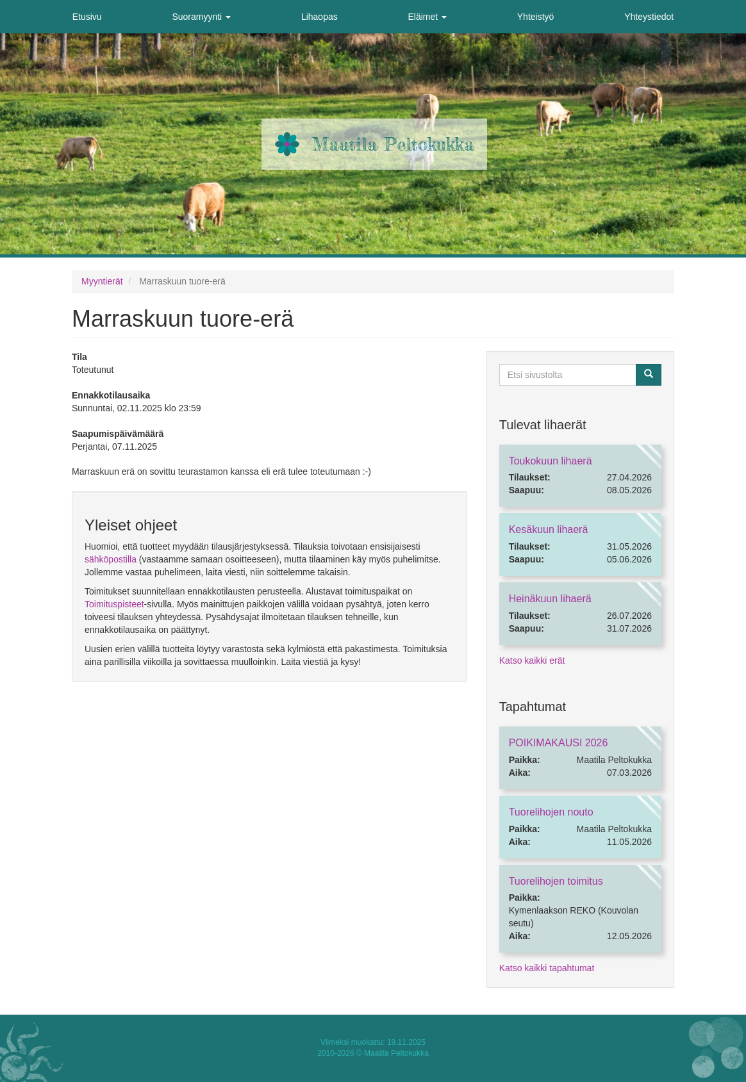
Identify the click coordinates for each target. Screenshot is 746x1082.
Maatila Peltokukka (393, 144)
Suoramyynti (201, 17)
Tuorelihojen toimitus (556, 881)
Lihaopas (319, 17)
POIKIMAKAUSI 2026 (558, 742)
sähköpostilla (111, 559)
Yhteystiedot (649, 17)
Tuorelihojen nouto (551, 812)
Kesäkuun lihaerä (548, 529)
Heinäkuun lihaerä (550, 598)
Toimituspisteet (114, 604)
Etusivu (87, 17)
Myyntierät (102, 281)
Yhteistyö (535, 17)
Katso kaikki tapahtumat (547, 968)
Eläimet (427, 17)
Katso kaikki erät (532, 660)
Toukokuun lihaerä (550, 460)
